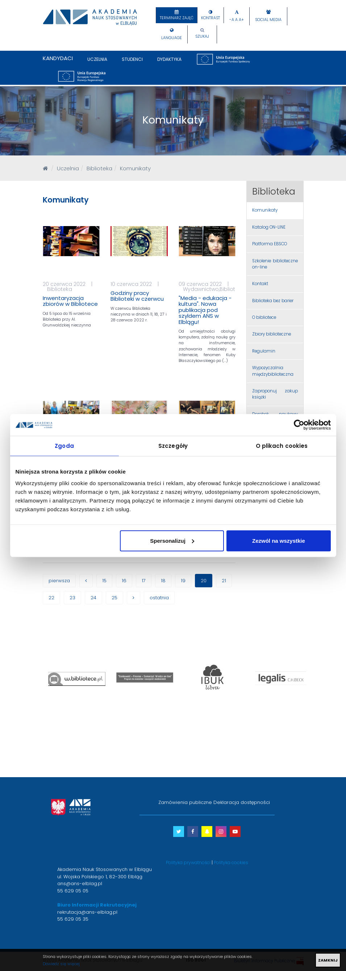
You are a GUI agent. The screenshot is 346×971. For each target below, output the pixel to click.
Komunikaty (265, 210)
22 (51, 597)
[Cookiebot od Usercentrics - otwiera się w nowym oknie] (299, 425)
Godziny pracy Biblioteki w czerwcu (137, 296)
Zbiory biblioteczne (271, 334)
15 (104, 580)
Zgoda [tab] (64, 446)
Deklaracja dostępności (241, 802)
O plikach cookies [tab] (282, 446)
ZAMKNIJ (328, 960)
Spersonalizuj (172, 540)
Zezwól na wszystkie (278, 540)
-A (231, 19)
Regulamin (263, 351)
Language (171, 38)
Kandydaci (58, 58)
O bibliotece (264, 317)
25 (114, 597)
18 (163, 580)
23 (72, 597)
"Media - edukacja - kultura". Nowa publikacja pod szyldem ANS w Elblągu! (205, 310)
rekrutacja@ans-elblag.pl (87, 912)
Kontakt (260, 284)
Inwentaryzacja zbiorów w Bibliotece (70, 301)
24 (93, 597)
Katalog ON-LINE (268, 227)
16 (124, 580)
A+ (241, 19)
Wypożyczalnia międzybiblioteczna (272, 371)
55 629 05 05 (72, 890)
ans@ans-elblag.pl (79, 883)
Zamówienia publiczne (185, 802)
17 (144, 580)
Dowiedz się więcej (61, 964)
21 (224, 580)
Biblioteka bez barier (272, 301)
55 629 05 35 (72, 919)
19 (183, 580)
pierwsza (59, 580)
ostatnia (159, 597)
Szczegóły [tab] (173, 446)
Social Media (268, 19)
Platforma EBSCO (269, 244)
